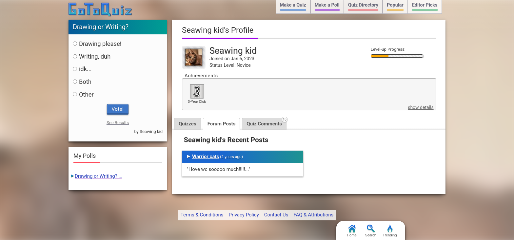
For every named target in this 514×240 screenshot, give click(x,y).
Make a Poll (327, 5)
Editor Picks (425, 5)
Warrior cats (205, 156)
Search (370, 231)
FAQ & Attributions (313, 215)
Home (352, 231)
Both (82, 81)
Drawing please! (97, 43)
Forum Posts (222, 124)
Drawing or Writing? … (98, 176)
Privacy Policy (243, 215)
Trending (390, 231)
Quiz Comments (267, 122)
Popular (395, 5)
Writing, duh (91, 56)
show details (420, 107)
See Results (118, 122)
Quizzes (187, 124)
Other (83, 94)
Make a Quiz (293, 5)
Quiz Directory (363, 5)
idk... (82, 68)
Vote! (118, 109)
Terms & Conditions (202, 215)
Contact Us (276, 215)
